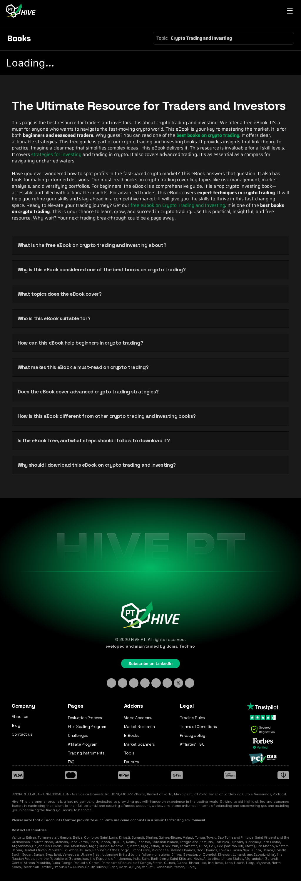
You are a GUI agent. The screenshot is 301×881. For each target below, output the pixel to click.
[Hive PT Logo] (22, 11)
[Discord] (145, 683)
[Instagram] (122, 683)
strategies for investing (56, 154)
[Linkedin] (111, 683)
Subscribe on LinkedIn (150, 663)
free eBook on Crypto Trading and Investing (178, 205)
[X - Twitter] (178, 683)
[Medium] (189, 683)
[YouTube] (167, 683)
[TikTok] (133, 683)
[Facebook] (156, 683)
